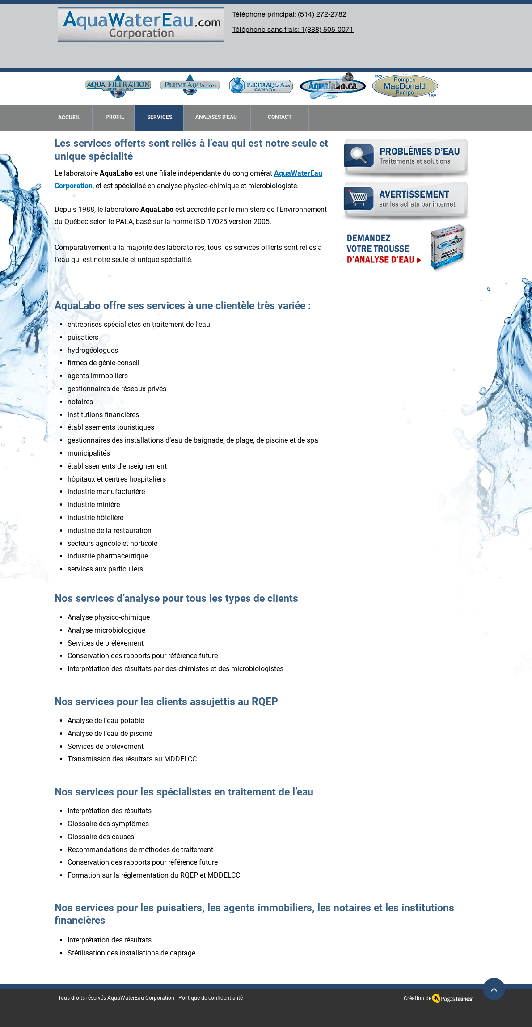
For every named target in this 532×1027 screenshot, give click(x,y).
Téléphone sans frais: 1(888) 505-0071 (293, 29)
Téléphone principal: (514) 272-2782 (289, 14)
